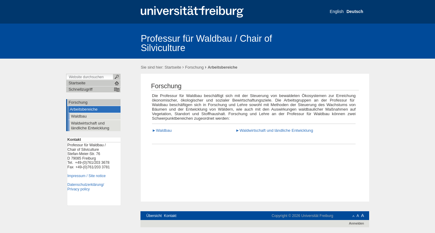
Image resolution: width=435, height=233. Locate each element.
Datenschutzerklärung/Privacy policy (85, 187)
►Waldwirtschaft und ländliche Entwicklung (274, 130)
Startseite (173, 67)
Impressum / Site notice (86, 176)
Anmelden (356, 223)
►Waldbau (162, 130)
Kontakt (170, 216)
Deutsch (354, 11)
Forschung (194, 67)
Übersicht (154, 216)
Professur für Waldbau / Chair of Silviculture (206, 43)
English (337, 11)
